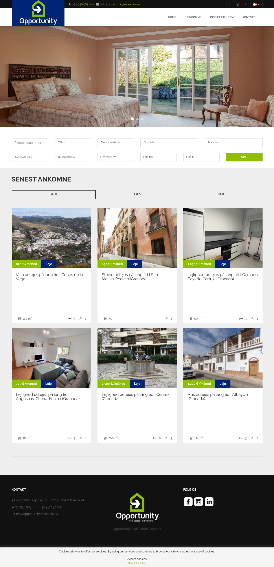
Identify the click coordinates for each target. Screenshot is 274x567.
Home (172, 17)
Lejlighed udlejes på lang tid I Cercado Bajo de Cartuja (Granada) (223, 276)
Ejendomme (193, 17)
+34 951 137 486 (51, 507)
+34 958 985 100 (83, 4)
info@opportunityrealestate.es (120, 4)
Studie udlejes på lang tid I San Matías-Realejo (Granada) (130, 276)
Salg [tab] (137, 194)
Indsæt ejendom (222, 17)
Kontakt (249, 17)
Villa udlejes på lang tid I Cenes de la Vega (49, 276)
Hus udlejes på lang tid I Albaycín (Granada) (218, 396)
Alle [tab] (53, 194)
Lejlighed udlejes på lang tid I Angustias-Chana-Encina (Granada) (48, 396)
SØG (244, 157)
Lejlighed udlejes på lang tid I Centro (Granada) (135, 396)
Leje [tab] (221, 194)
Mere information (137, 563)
